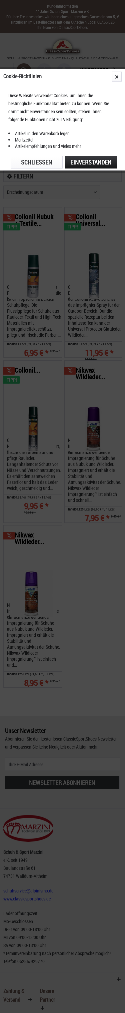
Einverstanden (90, 162)
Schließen (36, 162)
